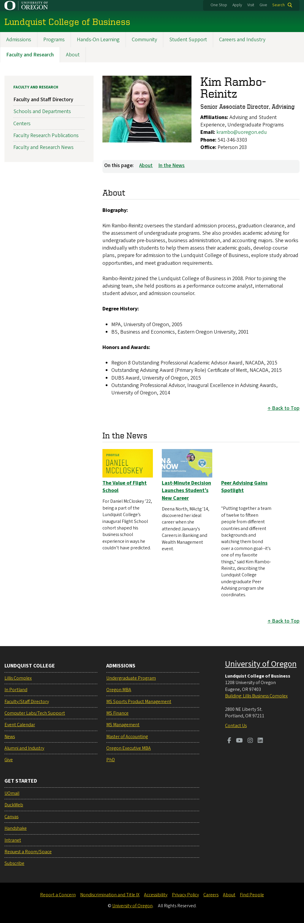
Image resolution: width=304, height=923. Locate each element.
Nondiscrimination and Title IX (110, 895)
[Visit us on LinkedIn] (260, 741)
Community (144, 39)
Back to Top (286, 408)
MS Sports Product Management (138, 701)
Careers (210, 895)
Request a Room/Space (28, 852)
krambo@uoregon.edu (241, 132)
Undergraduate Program (131, 678)
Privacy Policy (185, 895)
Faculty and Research (30, 54)
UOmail (11, 793)
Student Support (188, 39)
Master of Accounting (127, 736)
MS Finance (117, 713)
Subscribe (14, 863)
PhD (110, 760)
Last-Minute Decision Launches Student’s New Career (186, 490)
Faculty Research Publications (46, 135)
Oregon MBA (118, 689)
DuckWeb (13, 805)
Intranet (12, 840)
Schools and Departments (42, 111)
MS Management (123, 724)
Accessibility (155, 895)
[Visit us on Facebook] (229, 741)
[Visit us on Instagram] (250, 741)
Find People (252, 895)
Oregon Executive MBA (128, 748)
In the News (171, 165)
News (9, 736)
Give (263, 5)
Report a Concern (58, 895)
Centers (22, 123)
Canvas (11, 816)
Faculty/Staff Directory (26, 701)
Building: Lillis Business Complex (256, 696)
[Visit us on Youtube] (239, 741)
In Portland (15, 689)
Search (278, 5)
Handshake (15, 828)
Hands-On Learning (98, 39)
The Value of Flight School (124, 486)
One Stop (218, 5)
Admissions (18, 39)
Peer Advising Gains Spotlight (244, 486)
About (73, 54)
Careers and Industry (242, 39)
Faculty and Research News (43, 147)
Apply (237, 5)
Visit (250, 5)
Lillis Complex (18, 678)
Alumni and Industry (24, 748)
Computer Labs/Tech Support (34, 713)
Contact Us (236, 725)
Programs (54, 39)
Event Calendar (19, 724)
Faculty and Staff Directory (43, 99)
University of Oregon (261, 664)
